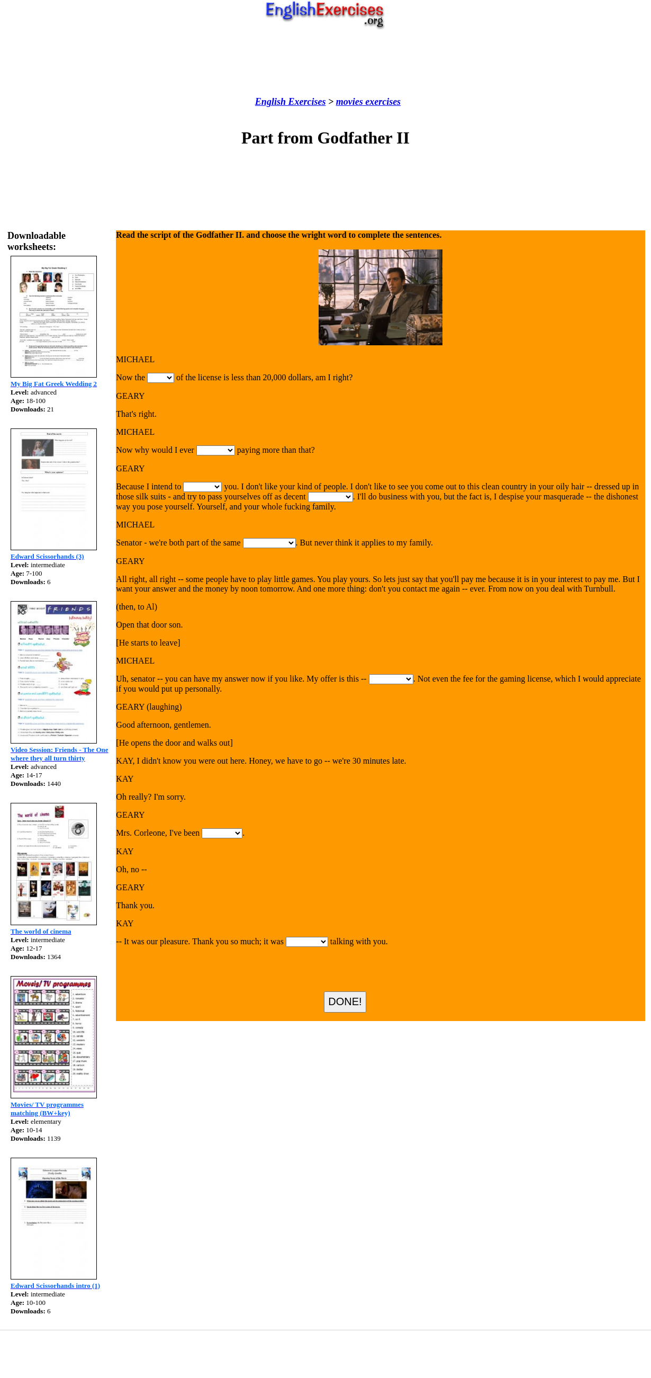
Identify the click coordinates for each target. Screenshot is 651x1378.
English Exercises (290, 101)
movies (349, 101)
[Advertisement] (325, 63)
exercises (382, 101)
